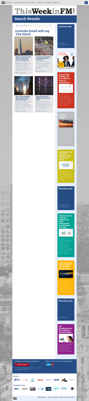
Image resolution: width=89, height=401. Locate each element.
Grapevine (17, 2)
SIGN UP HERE (21, 365)
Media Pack (56, 2)
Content (10, 2)
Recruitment (31, 2)
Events (24, 2)
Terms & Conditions (53, 397)
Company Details (41, 397)
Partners (49, 2)
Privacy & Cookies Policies (67, 397)
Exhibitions (41, 2)
